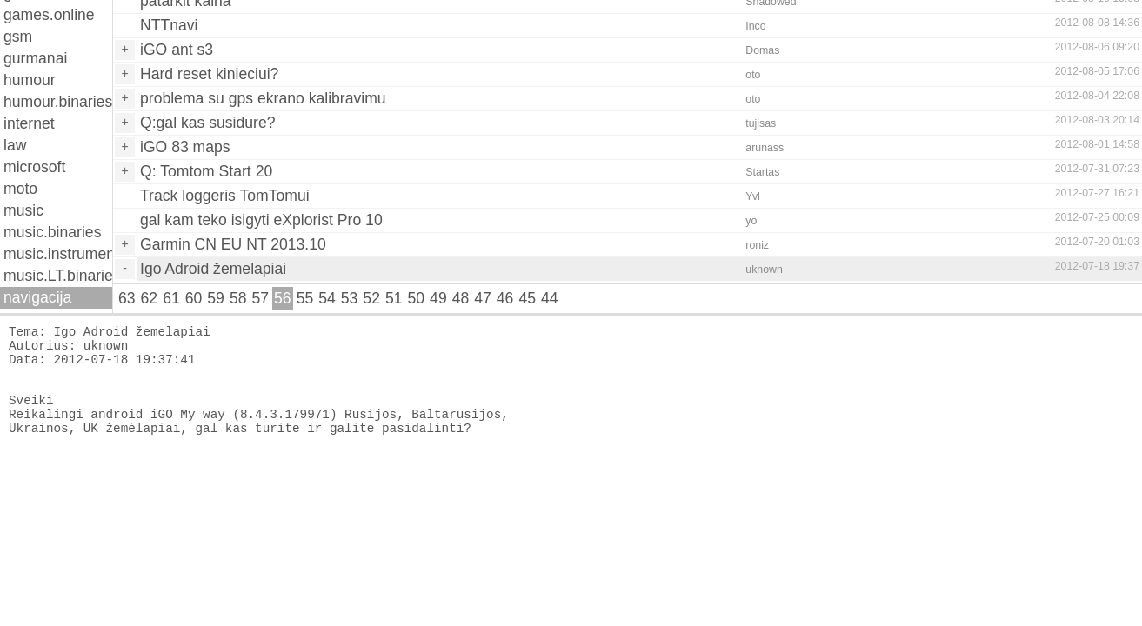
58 (238, 298)
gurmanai (35, 58)
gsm (17, 36)
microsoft (34, 167)
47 (482, 298)
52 (371, 298)
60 (194, 298)
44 (549, 298)
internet (29, 123)
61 (171, 298)
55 (305, 298)
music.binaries (52, 232)
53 (349, 298)
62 (149, 298)
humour (29, 80)
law (14, 145)
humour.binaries (57, 101)
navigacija (37, 297)
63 (127, 298)
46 (505, 298)
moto (20, 188)
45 (527, 298)
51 (394, 298)
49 (438, 298)
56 (282, 298)
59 (215, 298)
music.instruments (57, 254)
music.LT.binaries (57, 275)
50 (416, 298)
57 (260, 298)
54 (327, 298)
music (23, 210)
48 (461, 298)
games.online (49, 14)
